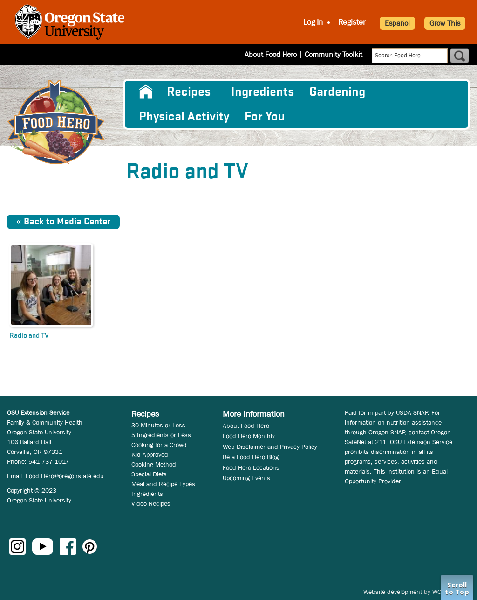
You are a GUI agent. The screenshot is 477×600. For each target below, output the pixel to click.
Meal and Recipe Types (163, 484)
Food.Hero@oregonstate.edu (65, 476)
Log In (313, 22)
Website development (392, 591)
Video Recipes (150, 503)
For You (265, 116)
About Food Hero (271, 54)
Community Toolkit (333, 54)
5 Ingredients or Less (161, 435)
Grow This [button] (444, 23)
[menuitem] (145, 92)
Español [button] (397, 23)
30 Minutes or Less (158, 425)
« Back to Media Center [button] (63, 222)
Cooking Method (153, 464)
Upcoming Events (246, 478)
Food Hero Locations (251, 467)
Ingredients (262, 91)
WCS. (439, 591)
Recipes (189, 91)
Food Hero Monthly (249, 436)
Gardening (337, 91)
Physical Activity (184, 116)
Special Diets (149, 474)
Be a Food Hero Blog (251, 457)
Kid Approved (149, 454)
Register (352, 22)
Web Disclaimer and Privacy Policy (270, 446)
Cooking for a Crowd (159, 444)
